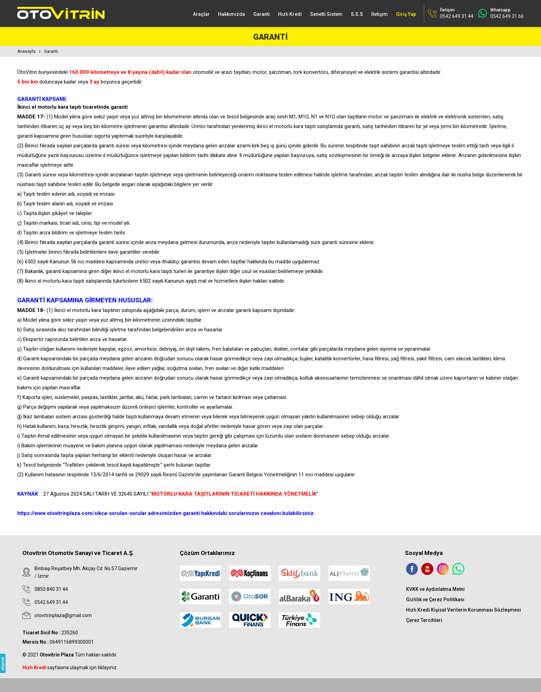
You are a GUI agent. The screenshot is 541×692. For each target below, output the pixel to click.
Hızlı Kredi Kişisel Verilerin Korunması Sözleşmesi (463, 610)
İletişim (379, 14)
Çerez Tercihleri (424, 620)
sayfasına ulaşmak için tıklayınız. (70, 667)
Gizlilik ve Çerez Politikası (435, 599)
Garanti (261, 14)
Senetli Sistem (326, 14)
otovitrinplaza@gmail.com (63, 615)
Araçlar (201, 14)
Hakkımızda (231, 14)
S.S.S (357, 14)
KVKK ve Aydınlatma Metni (435, 589)
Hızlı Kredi (290, 14)
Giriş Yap (406, 14)
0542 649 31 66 (507, 16)
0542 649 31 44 (51, 602)
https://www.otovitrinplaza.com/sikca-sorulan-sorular (82, 513)
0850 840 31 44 (51, 589)
